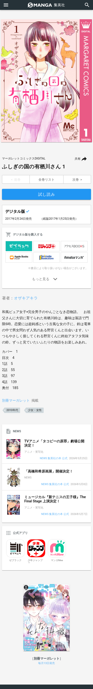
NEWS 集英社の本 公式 (53, 458)
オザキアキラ (26, 298)
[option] (46, 81)
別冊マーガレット (16, 400)
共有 (78, 158)
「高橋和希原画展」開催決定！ (48, 471)
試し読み (46, 194)
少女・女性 (35, 410)
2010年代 (12, 410)
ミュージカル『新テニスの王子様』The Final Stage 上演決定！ (55, 499)
